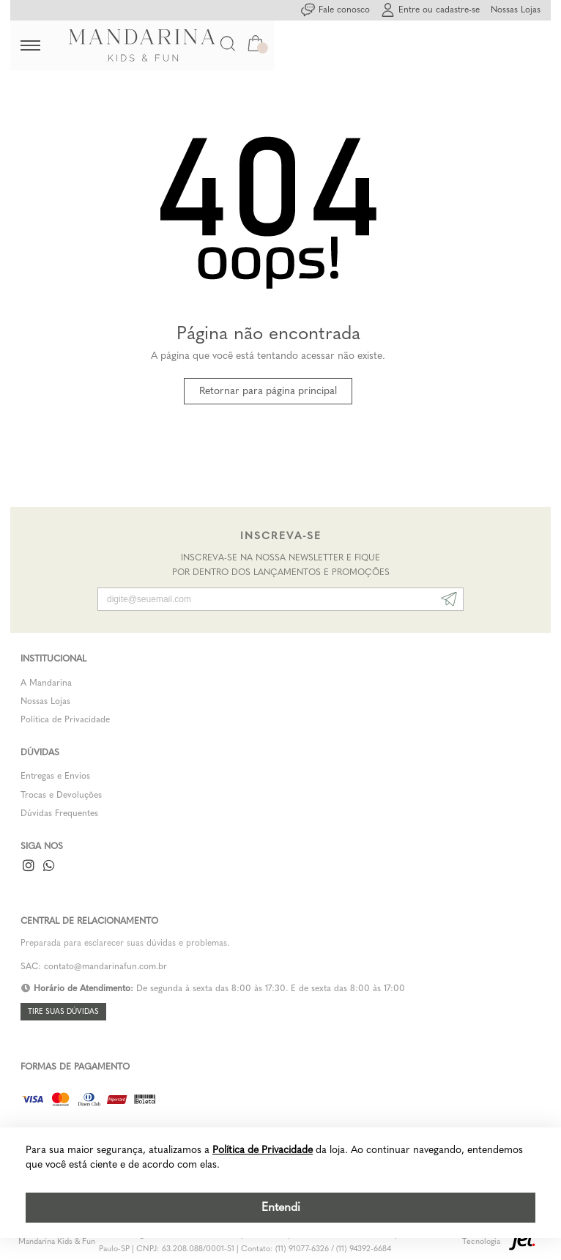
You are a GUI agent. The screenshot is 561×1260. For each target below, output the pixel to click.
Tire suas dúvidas (63, 1011)
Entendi (280, 1207)
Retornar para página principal (268, 391)
